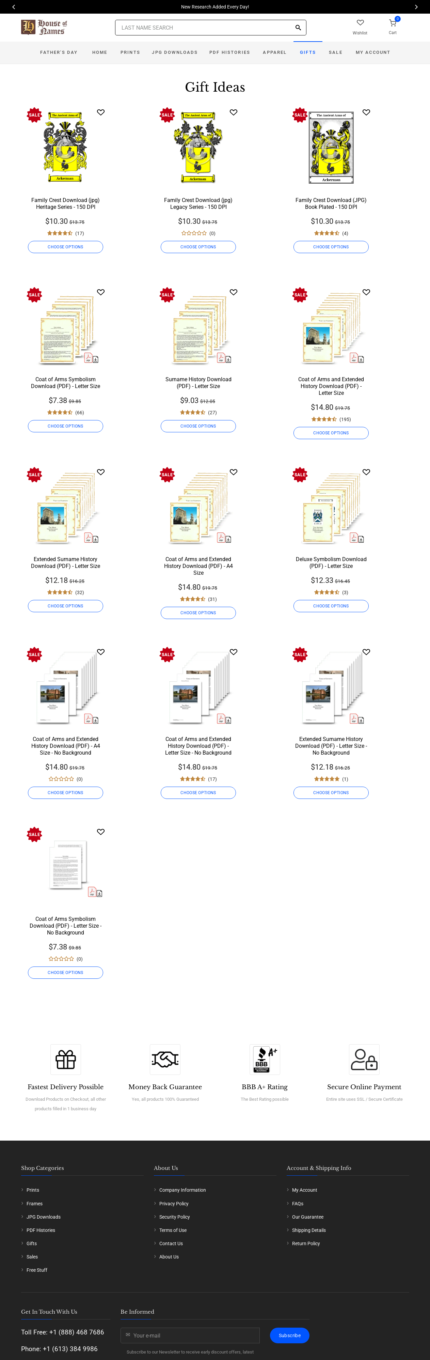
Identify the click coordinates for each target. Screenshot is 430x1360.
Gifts (308, 52)
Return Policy (306, 1243)
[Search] (298, 28)
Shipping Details (309, 1230)
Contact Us (171, 1243)
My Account (373, 52)
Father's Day (59, 52)
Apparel (275, 52)
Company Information (182, 1190)
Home (100, 52)
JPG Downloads (175, 52)
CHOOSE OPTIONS (65, 247)
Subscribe (290, 1335)
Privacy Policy (174, 1203)
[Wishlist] (100, 112)
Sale (336, 52)
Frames (35, 1203)
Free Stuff (37, 1270)
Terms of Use (173, 1230)
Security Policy (174, 1217)
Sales (32, 1256)
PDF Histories (229, 52)
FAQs (297, 1203)
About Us (169, 1256)
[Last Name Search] (210, 27)
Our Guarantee (307, 1217)
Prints (130, 52)
